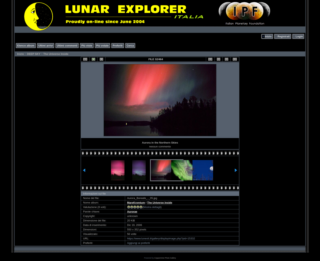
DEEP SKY (33, 53)
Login (299, 36)
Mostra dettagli (152, 207)
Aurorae (132, 211)
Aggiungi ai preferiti (138, 242)
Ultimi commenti (67, 45)
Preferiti (118, 45)
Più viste (86, 45)
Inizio (268, 36)
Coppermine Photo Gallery (165, 258)
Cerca (130, 45)
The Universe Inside (55, 53)
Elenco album (25, 45)
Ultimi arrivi (45, 45)
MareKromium (136, 202)
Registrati (284, 36)
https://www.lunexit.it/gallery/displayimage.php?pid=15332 (161, 238)
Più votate (102, 45)
